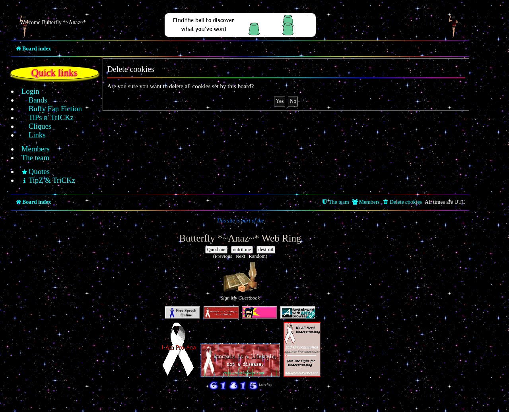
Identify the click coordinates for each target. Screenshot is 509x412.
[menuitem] (26, 91)
